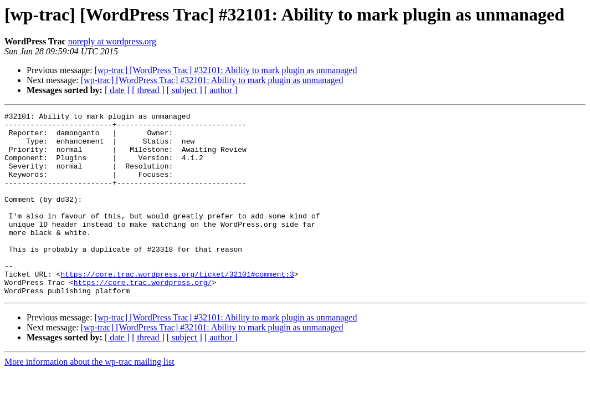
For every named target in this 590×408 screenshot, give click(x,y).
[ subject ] (184, 90)
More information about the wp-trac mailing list (89, 398)
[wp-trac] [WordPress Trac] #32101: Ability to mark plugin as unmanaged (226, 70)
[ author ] (221, 90)
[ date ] (117, 90)
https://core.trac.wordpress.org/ (143, 317)
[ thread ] (148, 90)
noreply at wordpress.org (112, 41)
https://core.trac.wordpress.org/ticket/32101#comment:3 (177, 307)
